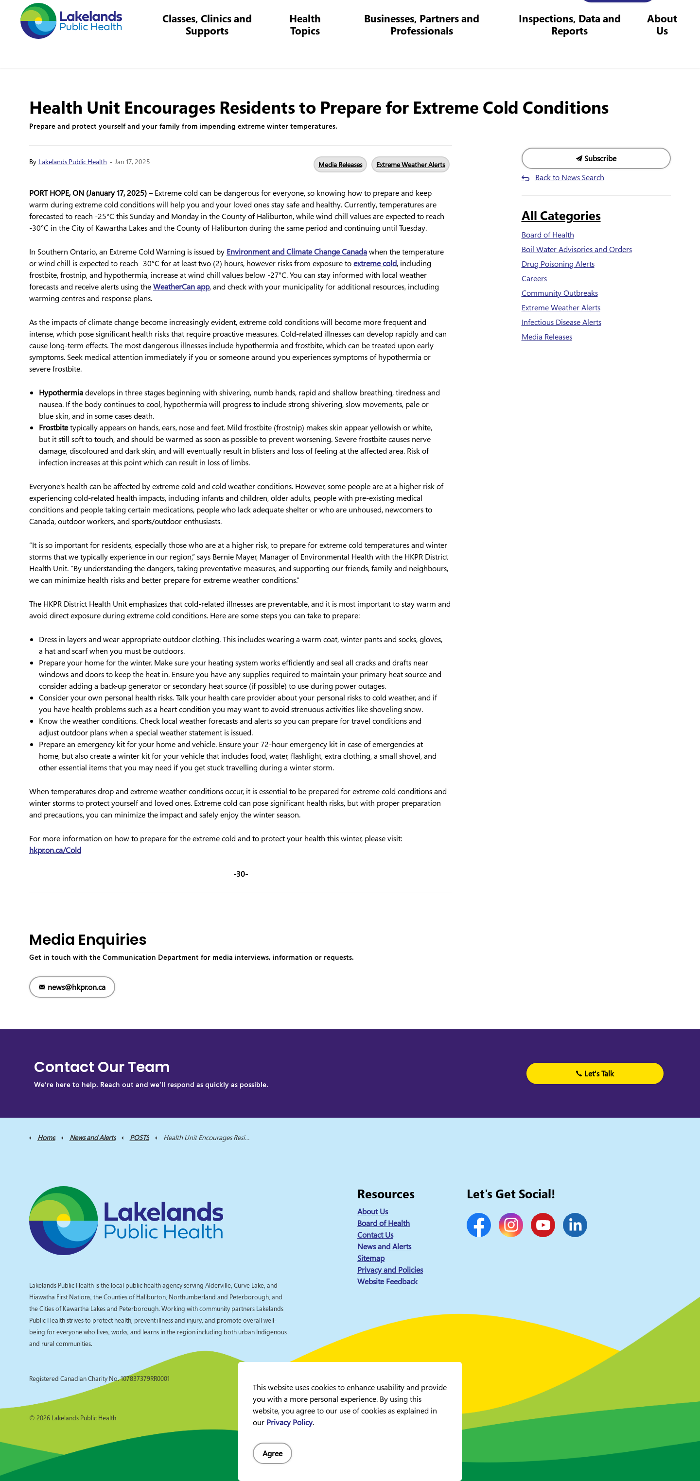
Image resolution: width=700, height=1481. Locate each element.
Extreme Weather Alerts (410, 164)
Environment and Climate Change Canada (297, 251)
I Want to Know (617, 17)
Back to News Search (569, 177)
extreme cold (375, 263)
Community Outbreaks (560, 293)
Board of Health (548, 234)
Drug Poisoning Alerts (558, 263)
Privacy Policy (289, 1422)
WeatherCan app (181, 286)
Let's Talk (595, 1073)
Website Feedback (387, 1281)
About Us (663, 51)
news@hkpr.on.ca (72, 987)
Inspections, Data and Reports (572, 51)
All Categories (561, 215)
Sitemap (371, 1258)
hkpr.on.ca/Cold (55, 850)
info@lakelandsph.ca (531, 16)
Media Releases (340, 164)
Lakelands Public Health (72, 161)
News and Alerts (384, 1246)
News (328, 16)
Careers (403, 16)
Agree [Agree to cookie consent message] (272, 1453)
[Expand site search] (678, 17)
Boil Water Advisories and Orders (577, 249)
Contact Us (364, 16)
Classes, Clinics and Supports (216, 51)
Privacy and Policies (390, 1269)
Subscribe (596, 158)
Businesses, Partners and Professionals (427, 51)
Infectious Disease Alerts (561, 322)
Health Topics (313, 51)
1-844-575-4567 (454, 16)
